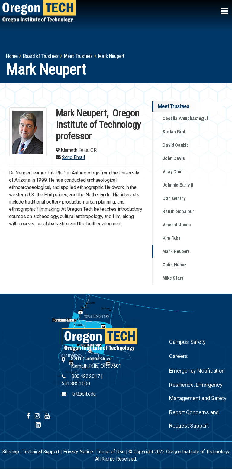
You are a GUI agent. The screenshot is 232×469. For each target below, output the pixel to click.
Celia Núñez (174, 264)
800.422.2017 (86, 376)
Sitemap (10, 451)
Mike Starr (173, 278)
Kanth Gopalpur (178, 211)
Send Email (73, 157)
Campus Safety (187, 342)
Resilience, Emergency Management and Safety (198, 391)
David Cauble (176, 145)
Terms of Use (111, 451)
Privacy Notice (78, 451)
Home (12, 56)
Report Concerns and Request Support (194, 419)
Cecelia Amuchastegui (185, 118)
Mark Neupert (176, 251)
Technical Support (41, 451)
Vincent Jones (177, 224)
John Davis (174, 158)
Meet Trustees (78, 56)
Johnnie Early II (178, 184)
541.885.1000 (76, 383)
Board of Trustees (41, 56)
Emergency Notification (197, 370)
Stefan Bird (174, 131)
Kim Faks (171, 238)
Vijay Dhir (172, 171)
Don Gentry (174, 198)
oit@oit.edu (84, 394)
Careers (178, 356)
